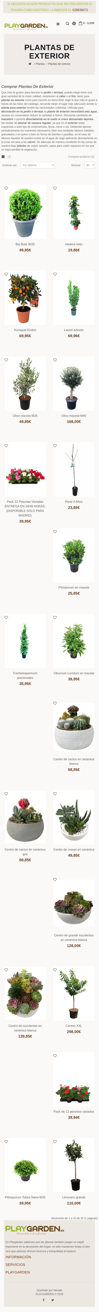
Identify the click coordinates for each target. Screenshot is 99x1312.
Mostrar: (76, 165)
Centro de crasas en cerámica (73, 849)
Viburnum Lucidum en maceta (74, 673)
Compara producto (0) (81, 156)
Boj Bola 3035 (25, 244)
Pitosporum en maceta (74, 587)
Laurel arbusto (74, 330)
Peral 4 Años (74, 501)
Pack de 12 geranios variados (74, 1111)
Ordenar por (9, 165)
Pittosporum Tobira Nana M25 (25, 1197)
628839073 (80, 10)
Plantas (40, 63)
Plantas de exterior (59, 63)
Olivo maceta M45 (74, 415)
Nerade (58, 1290)
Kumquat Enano (25, 330)
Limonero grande (74, 1197)
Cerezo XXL (74, 1025)
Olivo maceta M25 (25, 415)
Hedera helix (73, 244)
